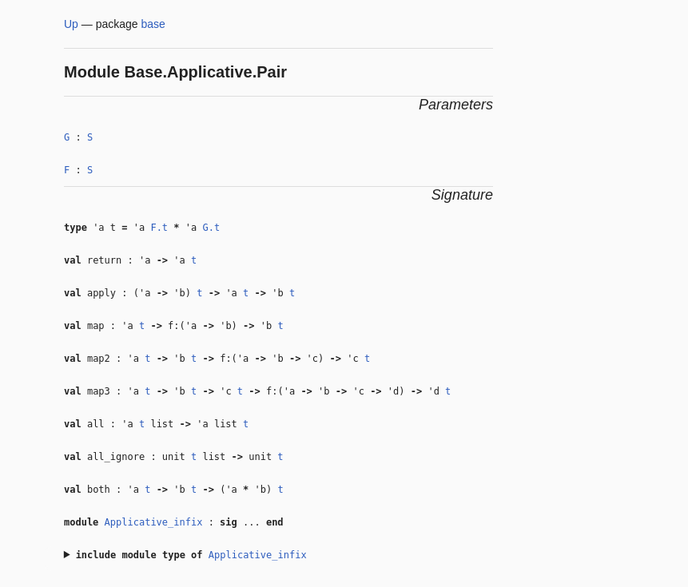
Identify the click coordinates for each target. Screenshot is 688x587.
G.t (211, 227)
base (153, 24)
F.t (159, 227)
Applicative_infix (154, 522)
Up (71, 24)
